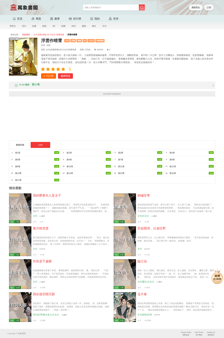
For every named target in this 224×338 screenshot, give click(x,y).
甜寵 (44, 26)
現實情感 (60, 35)
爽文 (94, 26)
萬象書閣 (26, 35)
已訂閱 (49, 76)
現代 (24, 26)
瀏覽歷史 (196, 7)
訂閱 (209, 7)
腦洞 (84, 26)
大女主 (53, 35)
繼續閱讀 (65, 76)
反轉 (40, 35)
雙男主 (13, 26)
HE (53, 26)
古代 (104, 26)
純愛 (34, 26)
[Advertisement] (98, 122)
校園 (63, 26)
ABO (73, 26)
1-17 (40, 147)
